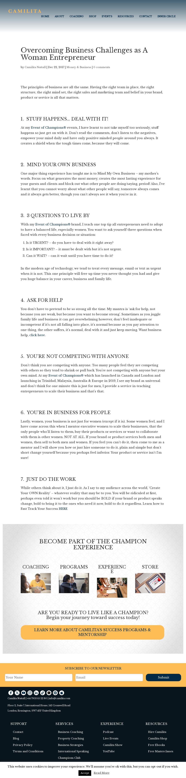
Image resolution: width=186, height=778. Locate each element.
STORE (150, 567)
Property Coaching (71, 738)
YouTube (109, 751)
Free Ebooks (156, 745)
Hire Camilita (157, 732)
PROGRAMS (74, 567)
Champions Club (69, 758)
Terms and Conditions (28, 751)
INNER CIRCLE (166, 16)
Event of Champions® (48, 127)
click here (37, 335)
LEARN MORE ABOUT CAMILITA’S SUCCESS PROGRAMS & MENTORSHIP (92, 632)
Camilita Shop (157, 738)
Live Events (110, 738)
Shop (92, 16)
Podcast (108, 732)
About (59, 16)
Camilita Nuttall (35, 67)
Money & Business (78, 67)
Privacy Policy (23, 745)
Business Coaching (70, 732)
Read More (102, 773)
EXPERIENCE (112, 569)
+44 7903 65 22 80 (37, 698)
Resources (126, 16)
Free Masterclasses (160, 751)
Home (45, 16)
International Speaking (73, 751)
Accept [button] (85, 773)
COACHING (76, 16)
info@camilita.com (59, 698)
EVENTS (107, 16)
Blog (16, 738)
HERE (63, 509)
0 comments (101, 67)
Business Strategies (70, 745)
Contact (145, 16)
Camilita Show (112, 745)
